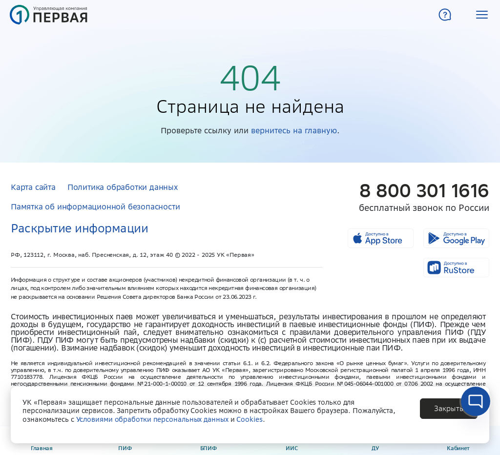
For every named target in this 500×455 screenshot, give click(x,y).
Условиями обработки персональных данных (152, 419)
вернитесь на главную (294, 130)
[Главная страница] (48, 14)
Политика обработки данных (122, 187)
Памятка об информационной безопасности (95, 206)
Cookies (249, 419)
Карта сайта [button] (33, 187)
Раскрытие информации (79, 228)
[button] (482, 14)
